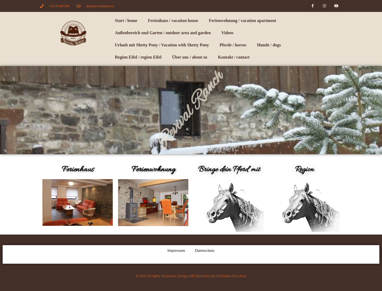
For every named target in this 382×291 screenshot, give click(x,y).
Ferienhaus (78, 169)
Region (304, 169)
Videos (227, 32)
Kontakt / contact (234, 57)
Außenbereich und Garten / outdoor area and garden (163, 32)
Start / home (126, 20)
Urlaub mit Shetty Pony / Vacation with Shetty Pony (162, 45)
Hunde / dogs (269, 45)
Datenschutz (205, 250)
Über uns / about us (189, 57)
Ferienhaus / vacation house (173, 20)
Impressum (176, 250)
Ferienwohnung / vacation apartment (242, 20)
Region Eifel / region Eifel (138, 57)
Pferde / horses (233, 45)
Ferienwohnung (153, 169)
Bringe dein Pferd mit (229, 169)
